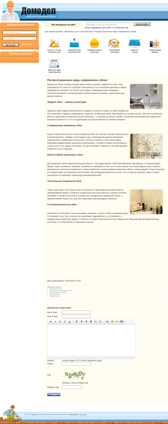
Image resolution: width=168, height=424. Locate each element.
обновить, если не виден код (75, 383)
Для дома (82, 414)
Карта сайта (73, 414)
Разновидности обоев (58, 292)
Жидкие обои (55, 294)
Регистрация (26, 44)
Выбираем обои (56, 289)
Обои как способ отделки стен (61, 291)
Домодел (34, 414)
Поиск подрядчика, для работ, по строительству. (106, 28)
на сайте (114, 111)
